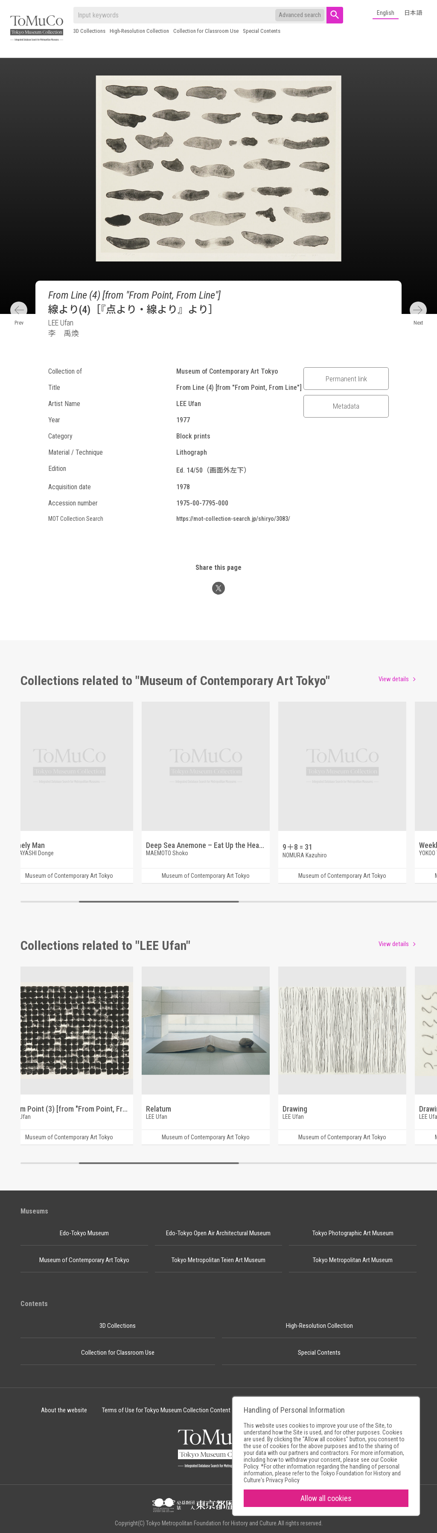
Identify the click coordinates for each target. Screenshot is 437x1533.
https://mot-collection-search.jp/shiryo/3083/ (233, 518)
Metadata (346, 406)
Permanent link (346, 379)
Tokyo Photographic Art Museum (352, 1233)
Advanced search (300, 15)
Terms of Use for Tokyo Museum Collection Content (166, 1410)
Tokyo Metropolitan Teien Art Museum (218, 1260)
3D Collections (89, 31)
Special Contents (261, 31)
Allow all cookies (326, 1498)
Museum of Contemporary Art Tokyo (84, 1260)
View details (394, 679)
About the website (64, 1410)
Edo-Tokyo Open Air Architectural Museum (218, 1233)
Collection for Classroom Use (206, 31)
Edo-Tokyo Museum (84, 1233)
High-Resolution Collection (139, 31)
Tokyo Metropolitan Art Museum (353, 1260)
